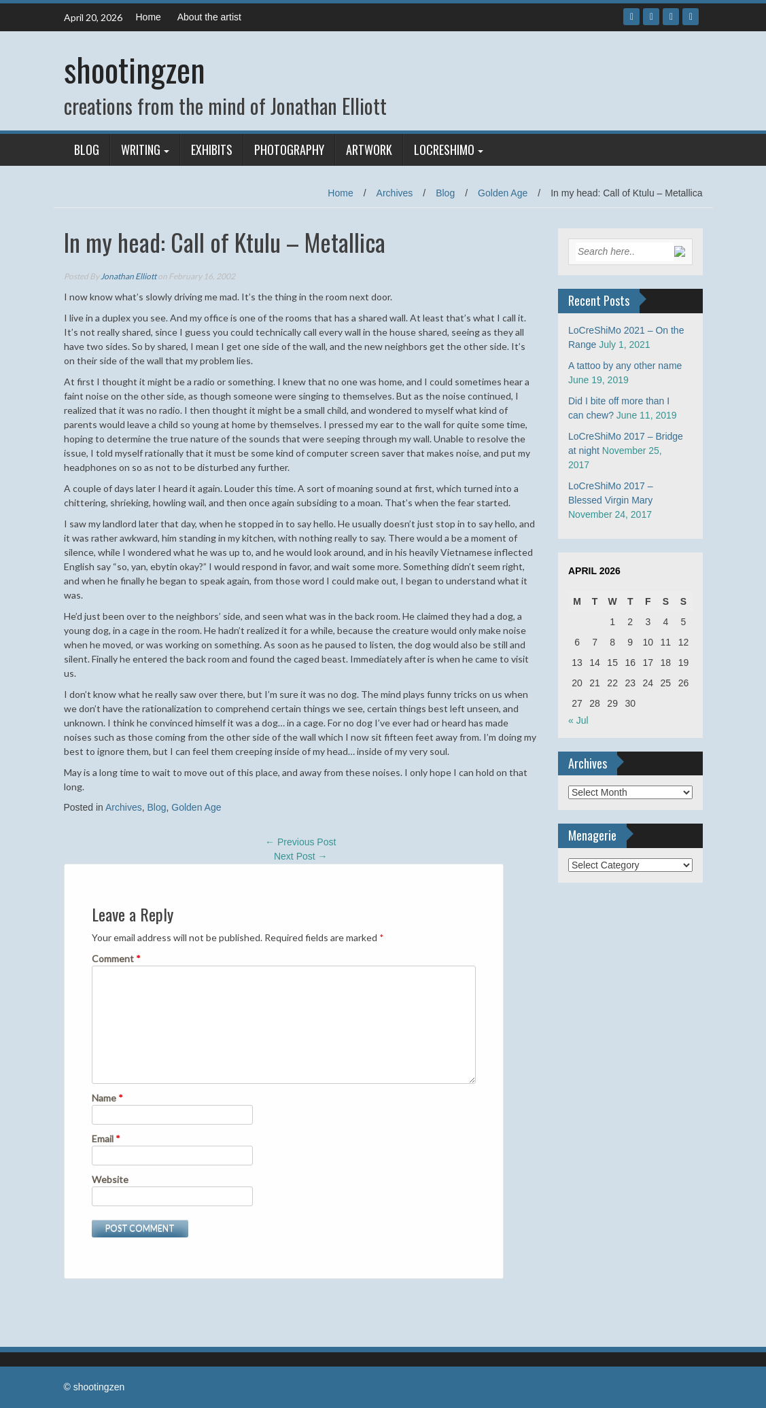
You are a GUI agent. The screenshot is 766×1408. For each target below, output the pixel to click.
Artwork (369, 149)
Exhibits (211, 149)
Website (110, 1179)
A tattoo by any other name (625, 365)
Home (148, 17)
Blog (86, 149)
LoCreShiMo (444, 149)
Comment (116, 958)
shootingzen (134, 69)
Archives (395, 193)
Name (107, 1098)
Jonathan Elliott (128, 276)
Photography (289, 149)
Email (106, 1138)
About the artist (209, 17)
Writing (140, 149)
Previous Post (300, 842)
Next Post (301, 856)
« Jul (578, 720)
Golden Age (502, 193)
